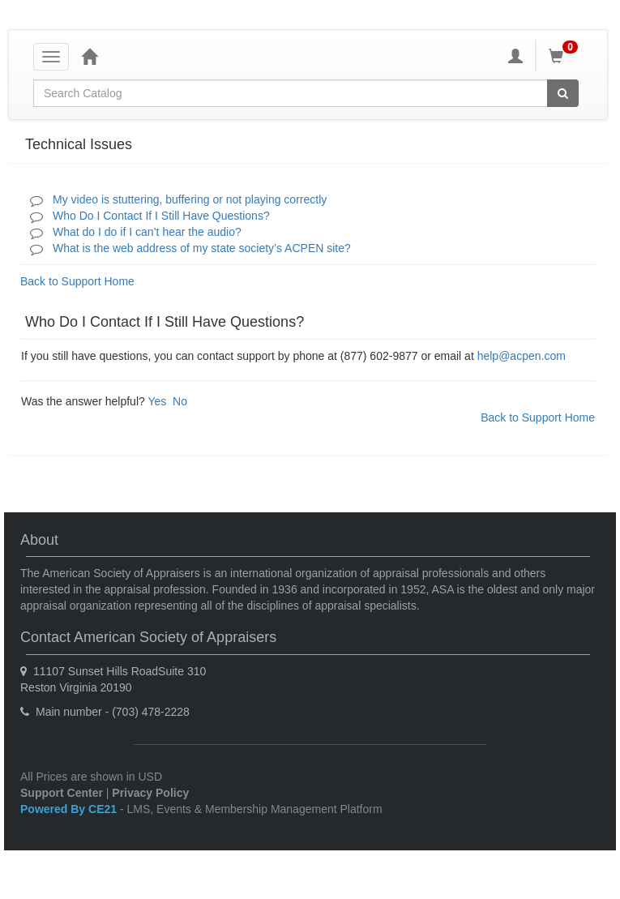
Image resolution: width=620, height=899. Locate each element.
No (180, 401)
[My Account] (515, 56)
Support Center (61, 792)
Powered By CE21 (70, 809)
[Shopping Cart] (566, 56)
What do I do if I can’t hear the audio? (147, 231)
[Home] (89, 56)
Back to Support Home (77, 281)
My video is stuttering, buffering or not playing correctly (190, 199)
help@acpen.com (521, 355)
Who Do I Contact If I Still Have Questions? (161, 215)
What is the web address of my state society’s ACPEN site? (202, 248)
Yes (157, 401)
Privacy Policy (150, 792)
